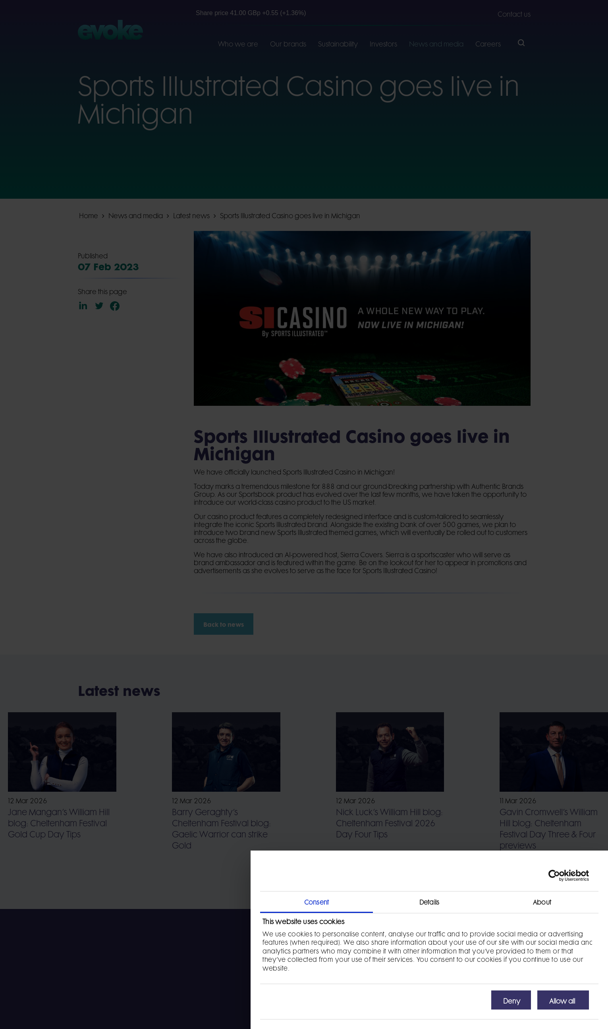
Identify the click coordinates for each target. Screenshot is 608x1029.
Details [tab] (429, 901)
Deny (511, 1000)
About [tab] (542, 901)
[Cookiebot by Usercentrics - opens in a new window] (554, 876)
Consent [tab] (316, 901)
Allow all (562, 1000)
